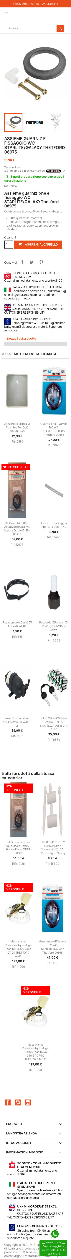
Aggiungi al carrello (38, 244)
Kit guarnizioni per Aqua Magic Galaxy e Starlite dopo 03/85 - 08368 (17, 528)
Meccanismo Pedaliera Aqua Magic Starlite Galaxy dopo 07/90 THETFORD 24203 (18, 949)
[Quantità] (8, 245)
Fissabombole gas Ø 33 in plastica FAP (17, 624)
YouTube (18, 1102)
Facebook (8, 1102)
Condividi (22, 262)
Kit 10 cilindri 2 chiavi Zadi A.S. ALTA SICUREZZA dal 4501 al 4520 (54, 723)
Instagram (28, 1102)
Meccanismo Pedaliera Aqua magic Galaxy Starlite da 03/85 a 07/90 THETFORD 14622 (35, 1052)
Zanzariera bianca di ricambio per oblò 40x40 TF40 (17, 427)
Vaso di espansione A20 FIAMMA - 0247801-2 (17, 721)
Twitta (31, 262)
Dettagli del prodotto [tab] (21, 339)
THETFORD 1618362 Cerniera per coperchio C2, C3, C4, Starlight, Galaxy (52, 847)
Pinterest (41, 262)
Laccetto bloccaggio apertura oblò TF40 (54, 525)
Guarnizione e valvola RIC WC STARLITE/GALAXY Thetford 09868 (53, 429)
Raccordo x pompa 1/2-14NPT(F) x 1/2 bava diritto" (53, 626)
